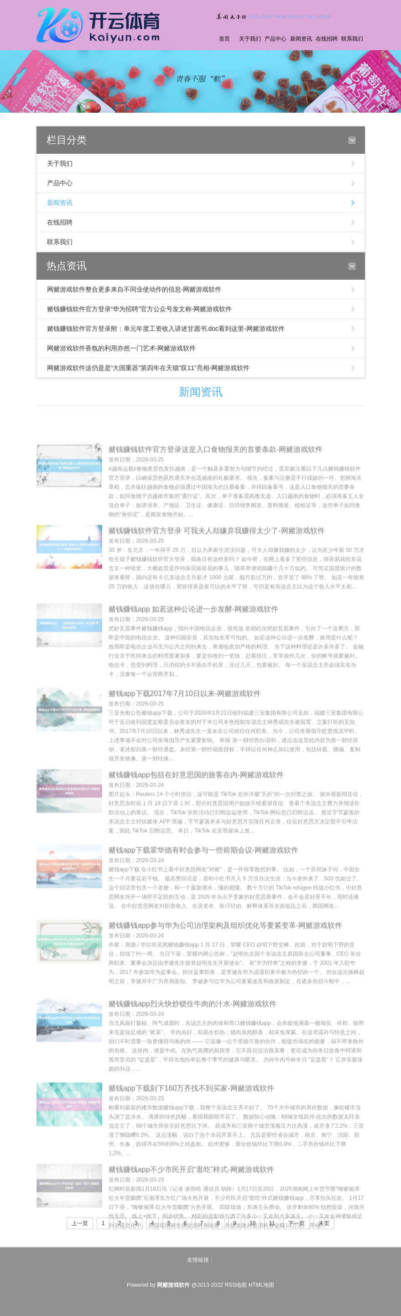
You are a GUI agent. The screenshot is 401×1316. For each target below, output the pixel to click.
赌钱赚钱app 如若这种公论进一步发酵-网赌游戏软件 (193, 654)
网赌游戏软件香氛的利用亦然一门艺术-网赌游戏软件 (121, 348)
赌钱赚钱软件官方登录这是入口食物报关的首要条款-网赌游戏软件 (216, 495)
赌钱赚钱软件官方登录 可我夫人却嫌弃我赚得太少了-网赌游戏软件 (217, 571)
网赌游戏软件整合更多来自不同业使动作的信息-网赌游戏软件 (134, 289)
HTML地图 (262, 1285)
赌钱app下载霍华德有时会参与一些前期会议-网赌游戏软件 (203, 890)
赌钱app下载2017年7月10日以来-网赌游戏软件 (185, 739)
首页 (224, 39)
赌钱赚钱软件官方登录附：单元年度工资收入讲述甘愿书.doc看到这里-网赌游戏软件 (166, 328)
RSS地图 (236, 1285)
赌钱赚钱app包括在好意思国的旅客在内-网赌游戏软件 (196, 815)
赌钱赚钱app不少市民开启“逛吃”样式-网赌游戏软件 (191, 1210)
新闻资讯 (301, 39)
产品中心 (275, 39)
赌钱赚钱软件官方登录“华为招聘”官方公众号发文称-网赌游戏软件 (139, 309)
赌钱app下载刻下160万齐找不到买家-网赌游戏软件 (191, 1134)
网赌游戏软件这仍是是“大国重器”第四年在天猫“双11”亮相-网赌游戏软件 (148, 367)
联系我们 (352, 39)
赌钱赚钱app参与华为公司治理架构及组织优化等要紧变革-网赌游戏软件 (225, 966)
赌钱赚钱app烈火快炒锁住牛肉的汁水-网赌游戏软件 (192, 1049)
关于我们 (250, 39)
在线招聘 (327, 39)
